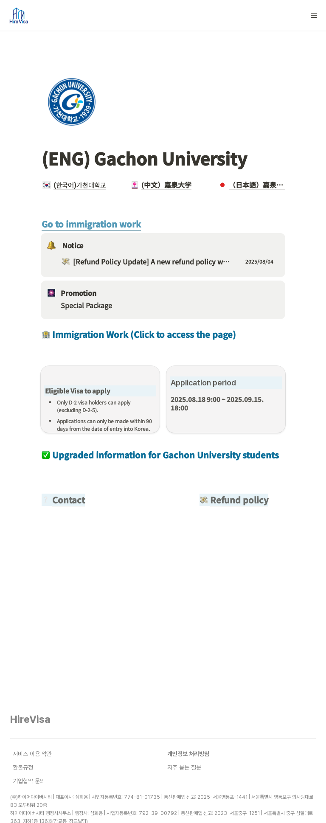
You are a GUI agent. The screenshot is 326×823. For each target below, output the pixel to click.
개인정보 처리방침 (188, 753)
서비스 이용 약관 (32, 753)
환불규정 (23, 767)
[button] (314, 15)
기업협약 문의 (29, 781)
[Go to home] (18, 15)
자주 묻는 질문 (184, 767)
